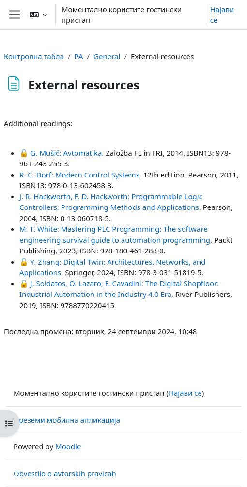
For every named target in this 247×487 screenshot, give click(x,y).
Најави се (222, 14)
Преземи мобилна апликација (67, 420)
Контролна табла (34, 56)
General (106, 56)
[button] (38, 14)
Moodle (68, 446)
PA (79, 56)
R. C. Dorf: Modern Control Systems (79, 174)
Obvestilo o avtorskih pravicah (65, 473)
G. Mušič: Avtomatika (66, 153)
